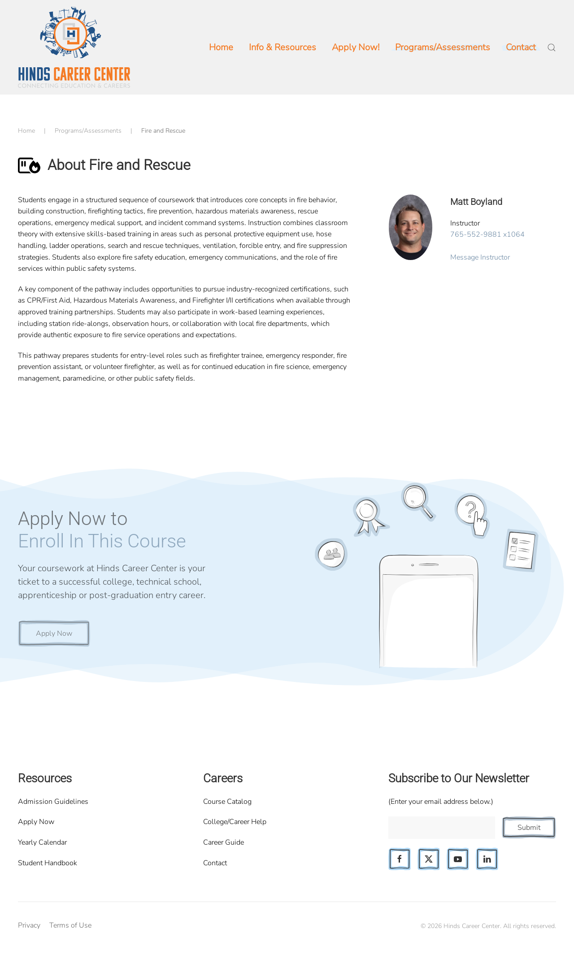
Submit (528, 828)
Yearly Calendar (42, 842)
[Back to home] (74, 47)
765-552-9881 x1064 (487, 234)
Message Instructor (480, 257)
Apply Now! (355, 47)
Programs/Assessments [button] (442, 47)
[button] (551, 47)
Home (221, 47)
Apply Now (54, 633)
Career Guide (223, 842)
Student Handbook (47, 863)
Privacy (29, 925)
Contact (215, 863)
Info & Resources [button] (282, 47)
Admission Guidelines (53, 802)
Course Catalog (227, 802)
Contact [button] (521, 47)
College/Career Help (234, 822)
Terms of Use (70, 925)
